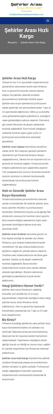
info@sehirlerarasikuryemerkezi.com (27, 14)
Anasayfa (12, 42)
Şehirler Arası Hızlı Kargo (33, 42)
